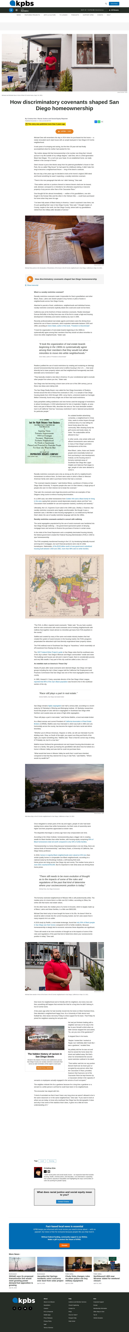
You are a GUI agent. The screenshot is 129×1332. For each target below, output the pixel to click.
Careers (46, 1308)
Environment (13, 1274)
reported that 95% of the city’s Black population (51, 682)
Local (42, 1161)
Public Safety (69, 1274)
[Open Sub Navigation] (22, 18)
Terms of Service (48, 1327)
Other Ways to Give (98, 1311)
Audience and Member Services (77, 1302)
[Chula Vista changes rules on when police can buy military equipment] (78, 1264)
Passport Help (72, 1318)
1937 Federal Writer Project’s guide (50, 652)
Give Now (114, 5)
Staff (45, 1324)
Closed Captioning (74, 1305)
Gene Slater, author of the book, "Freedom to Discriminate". (69, 326)
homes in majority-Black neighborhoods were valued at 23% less (63, 855)
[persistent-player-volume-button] (16, 13)
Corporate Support (98, 1302)
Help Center (72, 1321)
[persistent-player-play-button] (11, 13)
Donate (64, 1245)
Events (100, 18)
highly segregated (54, 706)
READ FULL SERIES (44, 1068)
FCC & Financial (48, 1311)
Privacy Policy (48, 1321)
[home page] (21, 4)
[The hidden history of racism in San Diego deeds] (44, 1038)
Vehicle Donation (98, 1318)
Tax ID (95, 1315)
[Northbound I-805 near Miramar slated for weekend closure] (107, 1264)
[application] (64, 1133)
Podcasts (75, 18)
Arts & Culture (50, 18)
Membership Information (100, 1308)
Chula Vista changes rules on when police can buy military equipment (77, 1278)
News (19, 18)
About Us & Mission (49, 1302)
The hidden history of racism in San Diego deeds (45, 1055)
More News (15, 1254)
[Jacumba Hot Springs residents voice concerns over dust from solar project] (50, 1264)
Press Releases (48, 1318)
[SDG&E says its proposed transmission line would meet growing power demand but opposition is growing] (22, 1264)
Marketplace (24, 14)
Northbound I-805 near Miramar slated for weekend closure (107, 1278)
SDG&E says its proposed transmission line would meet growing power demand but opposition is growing (21, 1280)
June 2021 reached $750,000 (44, 865)
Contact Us (72, 1308)
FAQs (70, 1311)
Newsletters (47, 1305)
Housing (51, 1161)
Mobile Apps (47, 1315)
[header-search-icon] (106, 5)
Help (109, 18)
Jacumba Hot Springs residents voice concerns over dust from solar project (50, 1278)
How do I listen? (73, 1315)
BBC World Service (98, 13)
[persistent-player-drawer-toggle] (114, 13)
